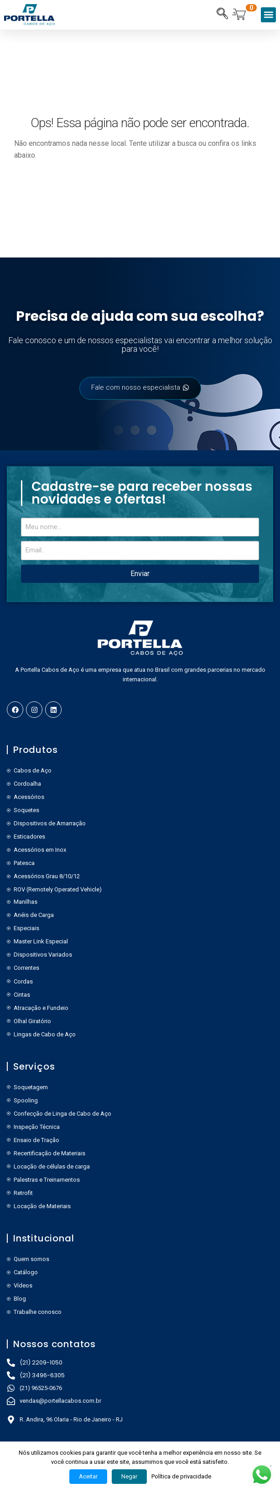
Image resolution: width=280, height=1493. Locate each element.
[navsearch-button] (222, 14)
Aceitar (88, 1476)
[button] (268, 14)
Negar (129, 1476)
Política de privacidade (181, 1476)
